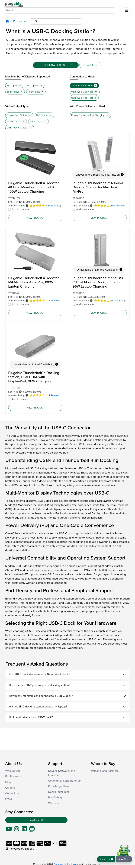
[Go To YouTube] (8, 830)
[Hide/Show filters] (56, 65)
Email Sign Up (36, 820)
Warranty (53, 803)
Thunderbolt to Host (84, 85)
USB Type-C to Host (84, 91)
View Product (35, 217)
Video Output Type (17, 106)
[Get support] (106, 859)
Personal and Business (104, 771)
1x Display (14, 85)
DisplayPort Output (19, 115)
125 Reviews (53, 300)
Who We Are (13, 771)
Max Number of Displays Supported (27, 76)
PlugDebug (55, 797)
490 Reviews (118, 205)
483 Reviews (53, 205)
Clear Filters (90, 65)
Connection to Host (82, 76)
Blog (8, 782)
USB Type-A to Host (84, 98)
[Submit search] (118, 9)
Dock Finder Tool (58, 792)
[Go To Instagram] (16, 830)
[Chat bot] (124, 859)
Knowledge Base (58, 786)
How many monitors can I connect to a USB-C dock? (41, 696)
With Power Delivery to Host (87, 106)
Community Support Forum (64, 780)
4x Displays (36, 91)
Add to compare (20, 209)
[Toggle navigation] (126, 10)
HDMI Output (16, 121)
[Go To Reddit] (32, 830)
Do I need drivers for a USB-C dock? (31, 717)
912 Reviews (117, 300)
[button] (20, 201)
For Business (13, 776)
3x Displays (15, 91)
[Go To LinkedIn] (24, 830)
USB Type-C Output (19, 127)
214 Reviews (53, 395)
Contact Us (12, 793)
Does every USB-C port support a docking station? (39, 685)
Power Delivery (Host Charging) (90, 115)
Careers (10, 787)
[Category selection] (55, 21)
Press (8, 799)
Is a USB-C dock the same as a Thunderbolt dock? (39, 674)
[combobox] (59, 10)
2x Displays (34, 85)
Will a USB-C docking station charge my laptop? (38, 706)
